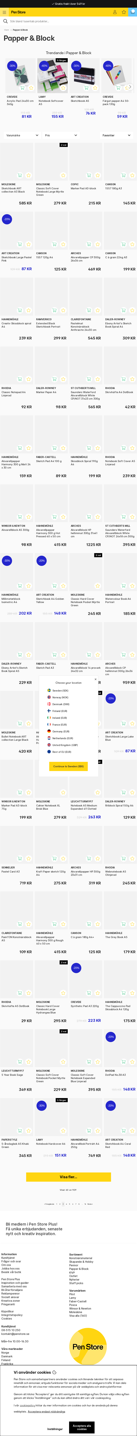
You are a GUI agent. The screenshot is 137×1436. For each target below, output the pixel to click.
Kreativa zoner (10, 1300)
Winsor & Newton (80, 1308)
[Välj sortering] (116, 135)
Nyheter (74, 1279)
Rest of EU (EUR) (59, 751)
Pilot (72, 1294)
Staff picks (76, 1283)
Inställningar (55, 1429)
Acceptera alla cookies (82, 1427)
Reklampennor (10, 1293)
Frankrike (7, 1364)
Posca (73, 1305)
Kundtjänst (8, 1257)
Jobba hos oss (10, 1268)
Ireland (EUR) (57, 717)
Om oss (6, 1265)
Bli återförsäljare (12, 1290)
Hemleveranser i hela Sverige (69, 3)
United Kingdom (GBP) (62, 745)
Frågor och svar (11, 1261)
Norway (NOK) (57, 697)
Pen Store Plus (10, 1279)
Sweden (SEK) (57, 690)
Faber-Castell (78, 1301)
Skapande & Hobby (81, 1261)
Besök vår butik (11, 1272)
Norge (5, 1352)
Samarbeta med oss (14, 1286)
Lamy (72, 1297)
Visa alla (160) (78, 1315)
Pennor (73, 1265)
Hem (6, 30)
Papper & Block (79, 1269)
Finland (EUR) (57, 711)
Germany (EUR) (58, 731)
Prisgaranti (8, 1304)
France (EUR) (57, 724)
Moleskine (75, 1312)
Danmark (7, 1356)
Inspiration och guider (15, 1282)
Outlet (73, 1276)
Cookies (6, 1318)
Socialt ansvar (10, 1297)
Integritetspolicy (12, 1315)
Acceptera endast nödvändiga (46, 1411)
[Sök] (68, 21)
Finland (5, 1360)
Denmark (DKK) (58, 704)
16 (85, 1204)
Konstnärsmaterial (80, 1258)
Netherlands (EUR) (60, 738)
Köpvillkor (7, 1311)
